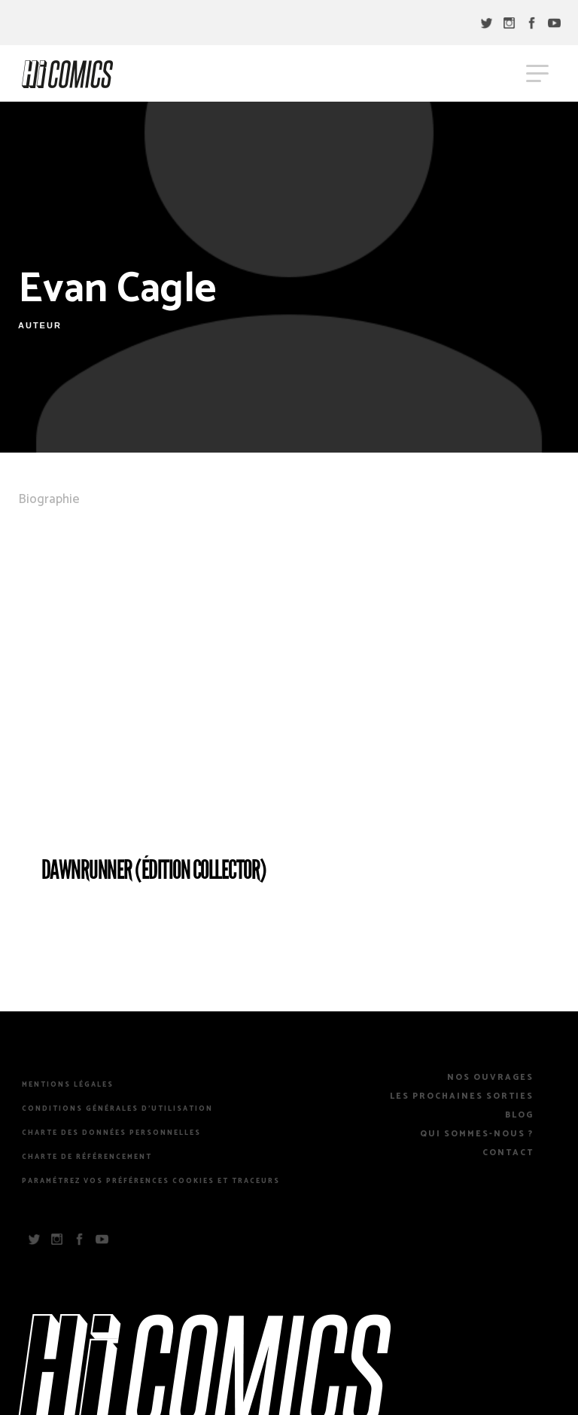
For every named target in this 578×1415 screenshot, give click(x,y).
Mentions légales (68, 1085)
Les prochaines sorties (462, 1096)
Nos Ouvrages (490, 1077)
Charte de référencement (87, 1157)
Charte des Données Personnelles (111, 1133)
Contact (508, 1153)
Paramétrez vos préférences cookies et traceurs (151, 1181)
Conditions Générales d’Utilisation (117, 1109)
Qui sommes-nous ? (477, 1134)
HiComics (67, 74)
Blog (519, 1115)
